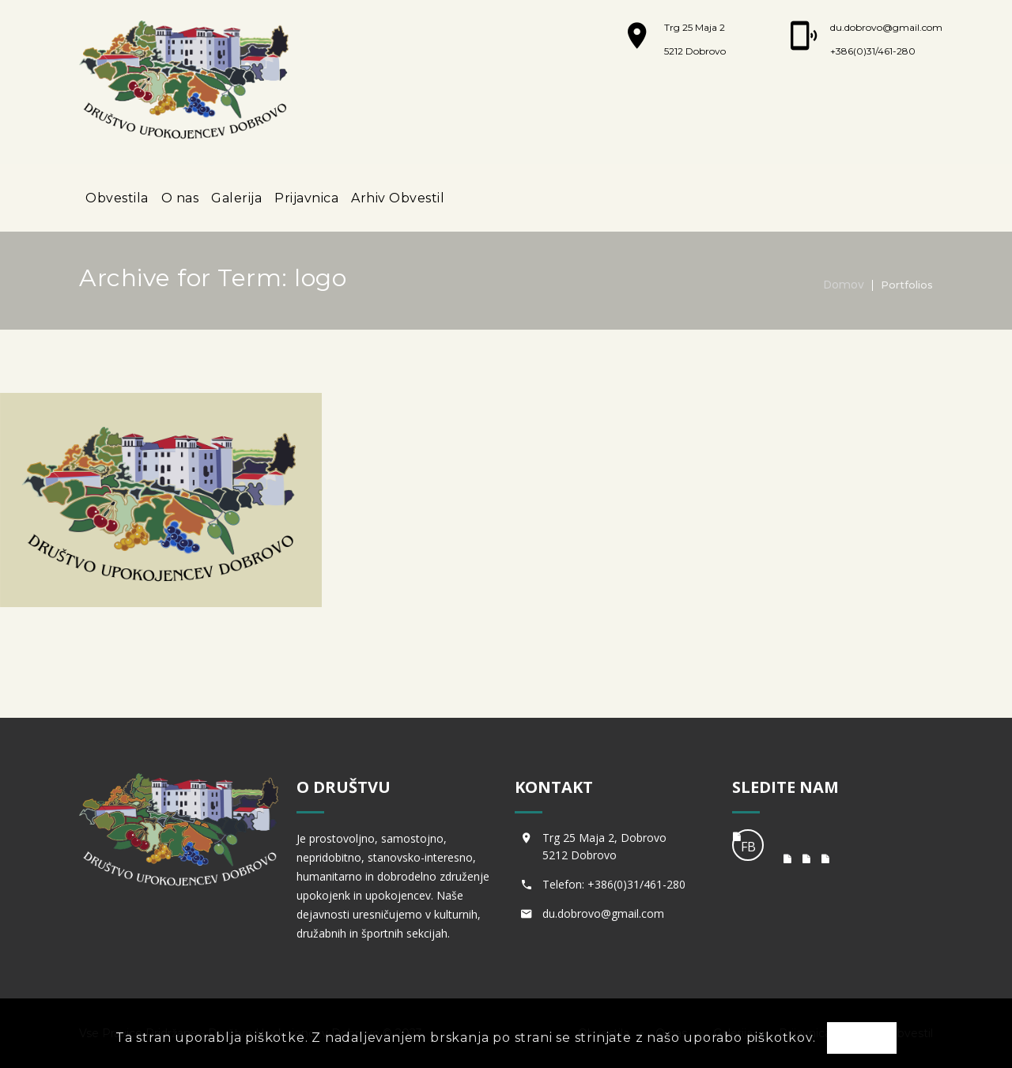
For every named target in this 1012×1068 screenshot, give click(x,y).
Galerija (236, 198)
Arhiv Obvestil (397, 198)
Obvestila (117, 198)
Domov (844, 284)
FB (748, 846)
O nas (180, 198)
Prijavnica (306, 198)
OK (861, 1039)
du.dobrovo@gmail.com (886, 27)
